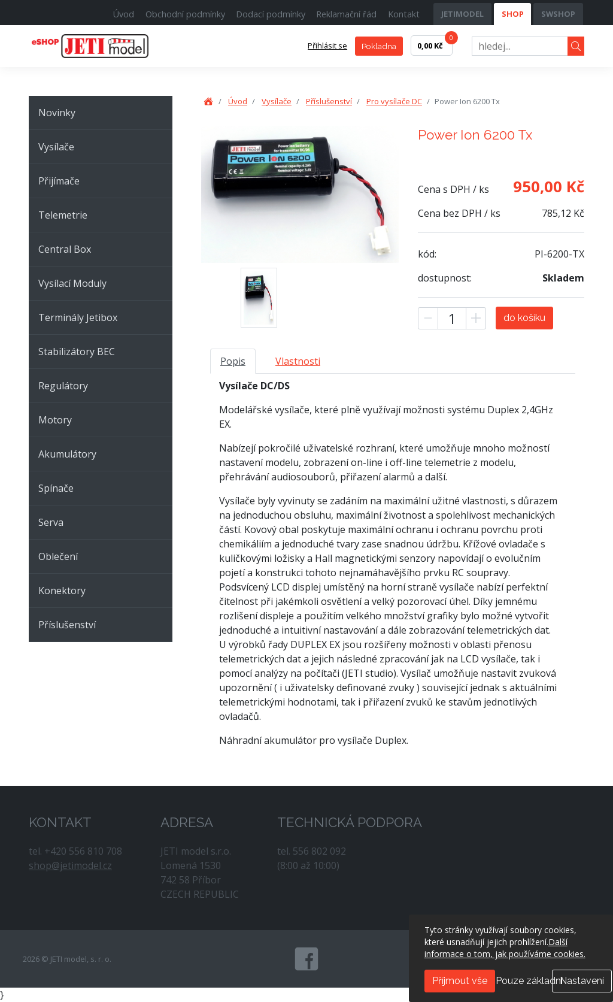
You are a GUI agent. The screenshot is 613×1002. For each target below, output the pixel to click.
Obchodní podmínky (185, 14)
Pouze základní (529, 980)
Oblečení (58, 556)
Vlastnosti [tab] (297, 361)
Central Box (64, 249)
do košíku (524, 317)
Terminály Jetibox (77, 317)
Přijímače (59, 180)
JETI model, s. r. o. (103, 46)
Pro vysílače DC (394, 101)
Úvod (123, 14)
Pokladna (379, 46)
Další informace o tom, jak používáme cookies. (504, 947)
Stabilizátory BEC (76, 351)
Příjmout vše (459, 980)
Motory (55, 419)
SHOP (513, 13)
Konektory (62, 590)
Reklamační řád (346, 14)
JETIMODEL (462, 13)
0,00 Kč (435, 43)
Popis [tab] (232, 361)
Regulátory (63, 385)
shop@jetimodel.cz (70, 865)
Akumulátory (67, 454)
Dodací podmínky (270, 14)
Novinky (56, 112)
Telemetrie (62, 215)
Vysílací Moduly (72, 283)
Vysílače (56, 146)
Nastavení (582, 980)
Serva (50, 522)
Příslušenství (67, 624)
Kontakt (404, 14)
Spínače (56, 488)
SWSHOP (558, 13)
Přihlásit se (327, 45)
